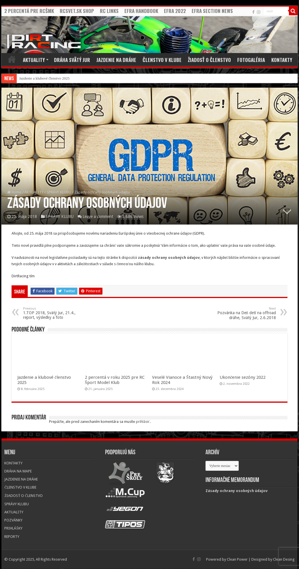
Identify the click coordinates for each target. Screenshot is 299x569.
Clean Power (237, 559)
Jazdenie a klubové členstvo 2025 (44, 78)
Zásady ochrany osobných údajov (236, 491)
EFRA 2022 (175, 10)
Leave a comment (98, 216)
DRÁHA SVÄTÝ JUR (72, 59)
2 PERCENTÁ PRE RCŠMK (29, 10)
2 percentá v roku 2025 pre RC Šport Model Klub (115, 380)
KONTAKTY (281, 59)
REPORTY (11, 536)
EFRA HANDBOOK (141, 10)
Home (11, 59)
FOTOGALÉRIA (251, 59)
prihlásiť (143, 421)
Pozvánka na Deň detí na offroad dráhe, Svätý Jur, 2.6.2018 (246, 313)
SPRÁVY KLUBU (59, 192)
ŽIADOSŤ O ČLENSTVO (209, 59)
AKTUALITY (34, 59)
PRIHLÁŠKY (13, 528)
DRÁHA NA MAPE (18, 471)
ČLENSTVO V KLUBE (162, 59)
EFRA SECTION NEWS (212, 10)
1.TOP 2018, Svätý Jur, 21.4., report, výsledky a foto (52, 313)
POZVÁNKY (13, 520)
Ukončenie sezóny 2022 (243, 377)
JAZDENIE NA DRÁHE (116, 59)
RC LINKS (109, 10)
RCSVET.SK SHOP (77, 10)
